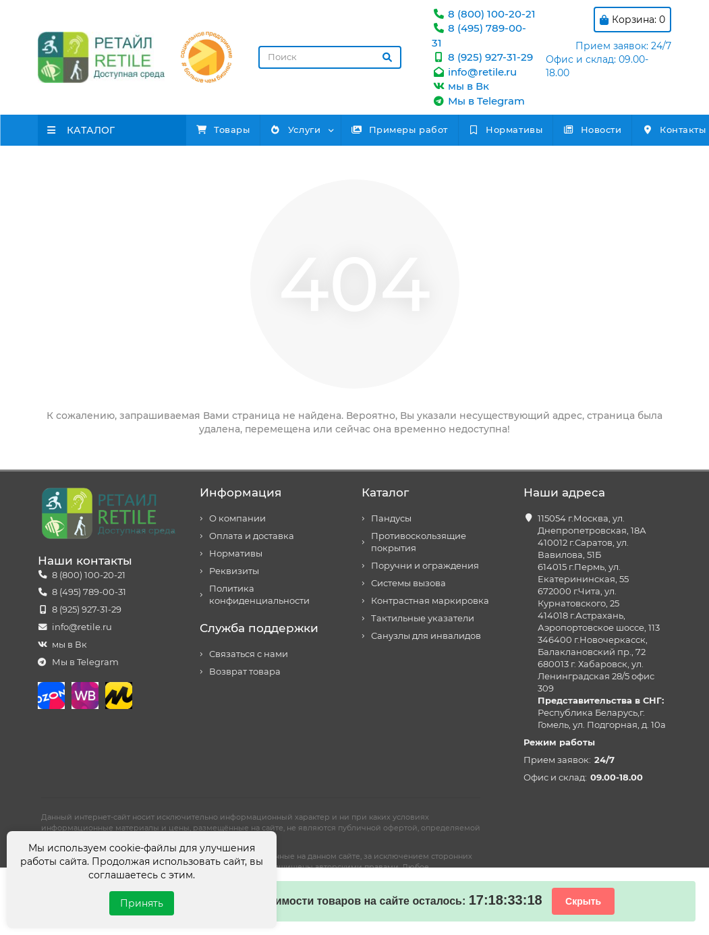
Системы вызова (408, 583)
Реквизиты (234, 571)
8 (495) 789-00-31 (89, 592)
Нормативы (579, 129)
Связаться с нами (248, 654)
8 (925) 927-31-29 (482, 57)
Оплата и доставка (251, 536)
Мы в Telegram (478, 100)
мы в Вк (460, 86)
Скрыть (583, 901)
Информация (240, 492)
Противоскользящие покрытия (418, 542)
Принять (141, 903)
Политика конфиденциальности (259, 595)
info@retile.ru (474, 71)
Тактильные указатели (422, 618)
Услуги (327, 129)
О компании (237, 518)
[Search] (329, 57)
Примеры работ (452, 129)
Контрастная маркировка (430, 601)
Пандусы (391, 518)
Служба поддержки (259, 628)
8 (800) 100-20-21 (484, 13)
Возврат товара (245, 672)
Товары (233, 129)
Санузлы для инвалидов (426, 636)
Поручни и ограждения (425, 566)
